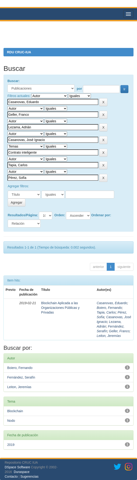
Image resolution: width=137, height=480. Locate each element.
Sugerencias (29, 476)
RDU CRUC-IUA (19, 52)
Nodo (11, 420)
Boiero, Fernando (109, 308)
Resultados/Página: (23, 215)
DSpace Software (17, 467)
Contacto (11, 476)
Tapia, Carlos (106, 312)
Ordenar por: (101, 215)
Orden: (59, 215)
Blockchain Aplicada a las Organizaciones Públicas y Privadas (60, 307)
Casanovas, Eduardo (112, 303)
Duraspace (22, 472)
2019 (10, 445)
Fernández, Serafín (21, 377)
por (79, 88)
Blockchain (15, 411)
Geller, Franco (119, 331)
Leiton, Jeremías (109, 336)
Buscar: (13, 81)
